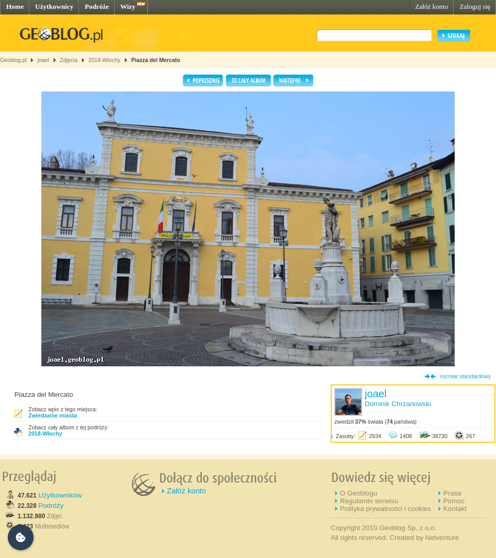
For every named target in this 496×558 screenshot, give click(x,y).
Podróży (51, 505)
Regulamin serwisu (369, 501)
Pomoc (453, 501)
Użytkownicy (54, 6)
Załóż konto (431, 6)
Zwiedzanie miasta (52, 415)
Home (15, 6)
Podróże (97, 6)
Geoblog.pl (13, 60)
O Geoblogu (358, 493)
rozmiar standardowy (465, 376)
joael (43, 60)
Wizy (127, 6)
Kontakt (455, 509)
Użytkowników (60, 495)
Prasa (452, 493)
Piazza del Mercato (155, 60)
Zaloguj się (474, 6)
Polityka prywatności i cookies (385, 509)
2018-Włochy (104, 60)
